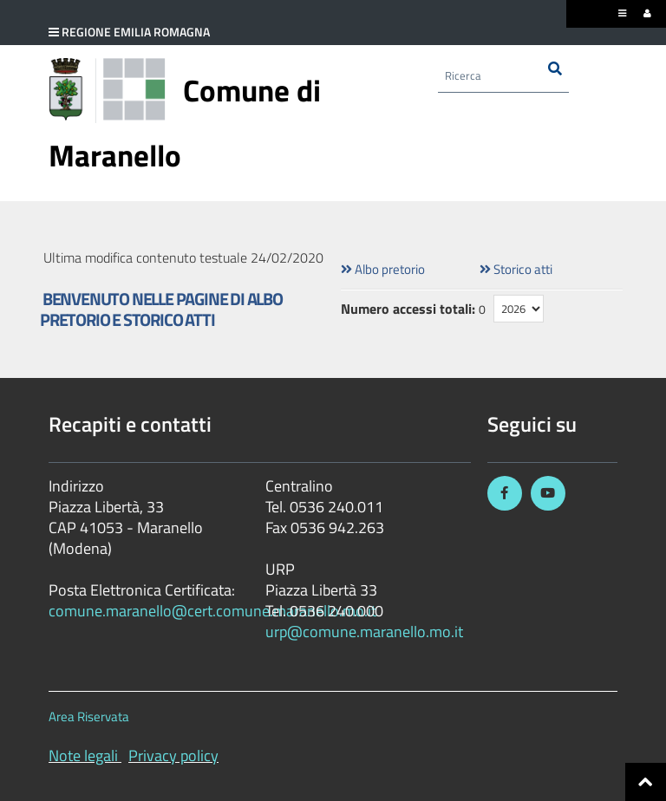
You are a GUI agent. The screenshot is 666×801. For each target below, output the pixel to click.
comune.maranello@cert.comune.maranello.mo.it (212, 610)
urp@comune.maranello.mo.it (364, 631)
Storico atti (516, 269)
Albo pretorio (383, 269)
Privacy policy (173, 755)
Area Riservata (89, 716)
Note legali (83, 755)
